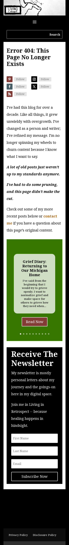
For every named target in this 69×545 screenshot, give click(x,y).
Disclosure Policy (44, 535)
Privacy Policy (18, 535)
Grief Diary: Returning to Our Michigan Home (34, 268)
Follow (20, 79)
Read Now (34, 321)
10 (48, 334)
